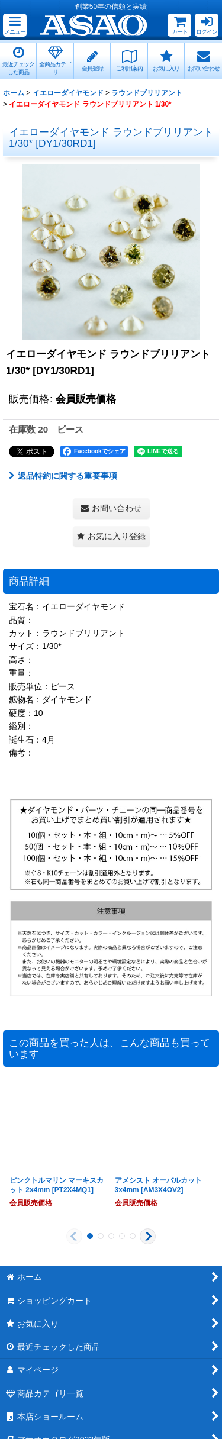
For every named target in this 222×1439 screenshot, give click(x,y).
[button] (15, 25)
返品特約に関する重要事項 (63, 475)
